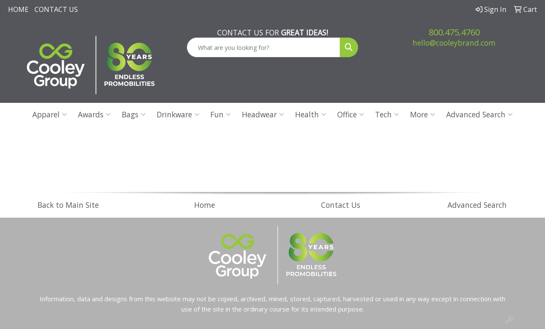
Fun (220, 114)
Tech (387, 114)
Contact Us (56, 9)
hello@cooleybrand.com (454, 43)
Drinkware (178, 114)
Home (18, 9)
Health (310, 114)
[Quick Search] (264, 47)
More (422, 114)
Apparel (49, 114)
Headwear (263, 114)
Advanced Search (479, 114)
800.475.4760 (454, 32)
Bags (134, 114)
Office (350, 114)
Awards (94, 114)
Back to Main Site (68, 205)
